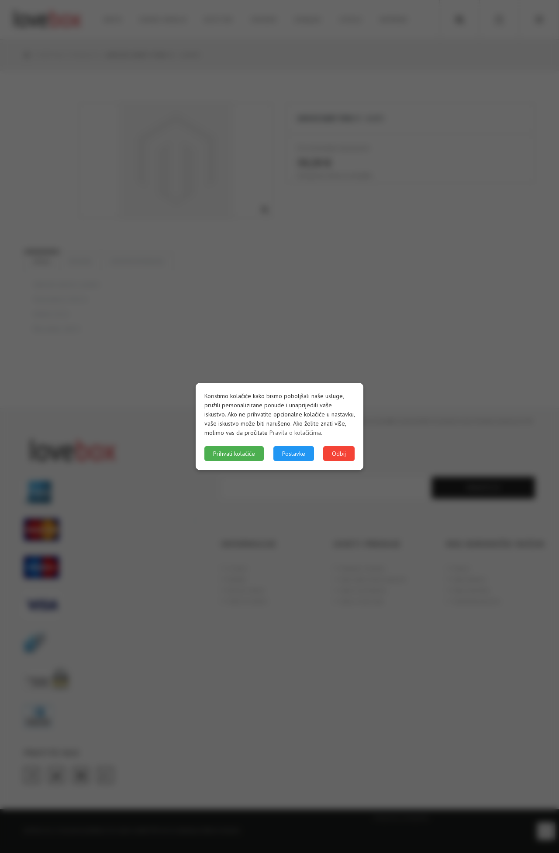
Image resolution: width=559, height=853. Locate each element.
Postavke (293, 454)
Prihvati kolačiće (234, 454)
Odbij (339, 454)
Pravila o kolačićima (295, 433)
